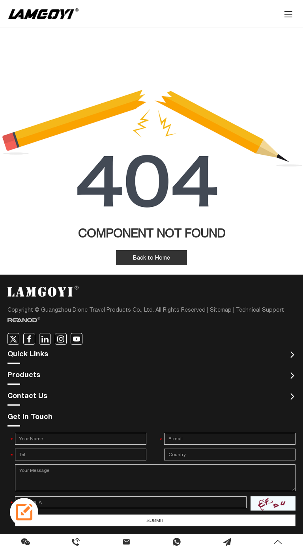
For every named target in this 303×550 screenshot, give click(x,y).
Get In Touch (29, 417)
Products (23, 375)
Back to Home (151, 257)
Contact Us (27, 396)
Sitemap (221, 310)
